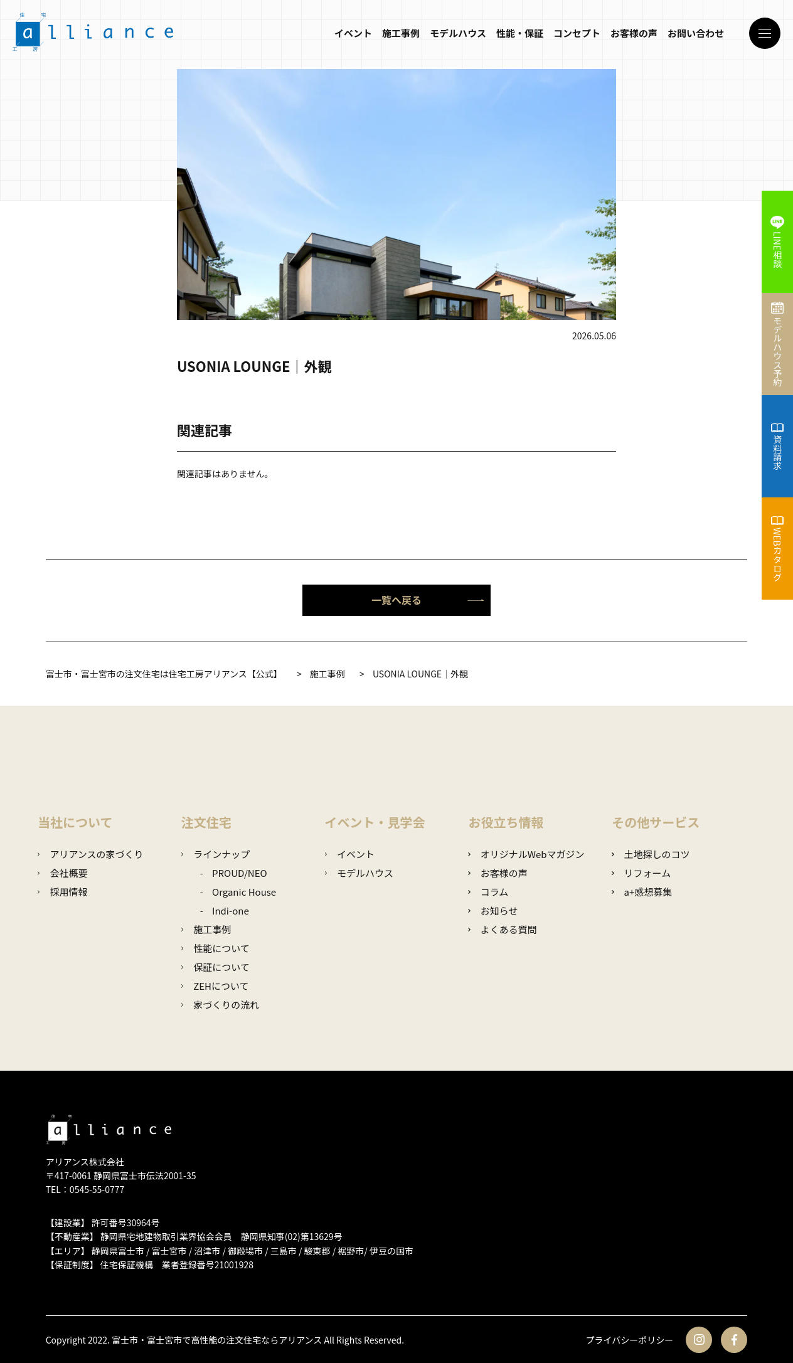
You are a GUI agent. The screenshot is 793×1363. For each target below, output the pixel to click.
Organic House (244, 891)
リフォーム (641, 872)
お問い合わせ (696, 33)
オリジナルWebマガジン (526, 854)
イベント (353, 33)
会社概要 (62, 872)
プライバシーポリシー (630, 1340)
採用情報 (62, 891)
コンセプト (576, 33)
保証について (215, 966)
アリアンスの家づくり (91, 854)
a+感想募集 (642, 891)
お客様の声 (633, 33)
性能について (215, 948)
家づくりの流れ (220, 1004)
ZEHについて (215, 985)
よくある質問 (502, 929)
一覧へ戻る (427, 599)
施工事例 (401, 33)
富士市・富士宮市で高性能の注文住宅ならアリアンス (217, 1340)
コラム (488, 891)
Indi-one (230, 910)
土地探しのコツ (650, 854)
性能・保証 (519, 33)
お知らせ (493, 910)
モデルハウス (458, 33)
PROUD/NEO (239, 872)
